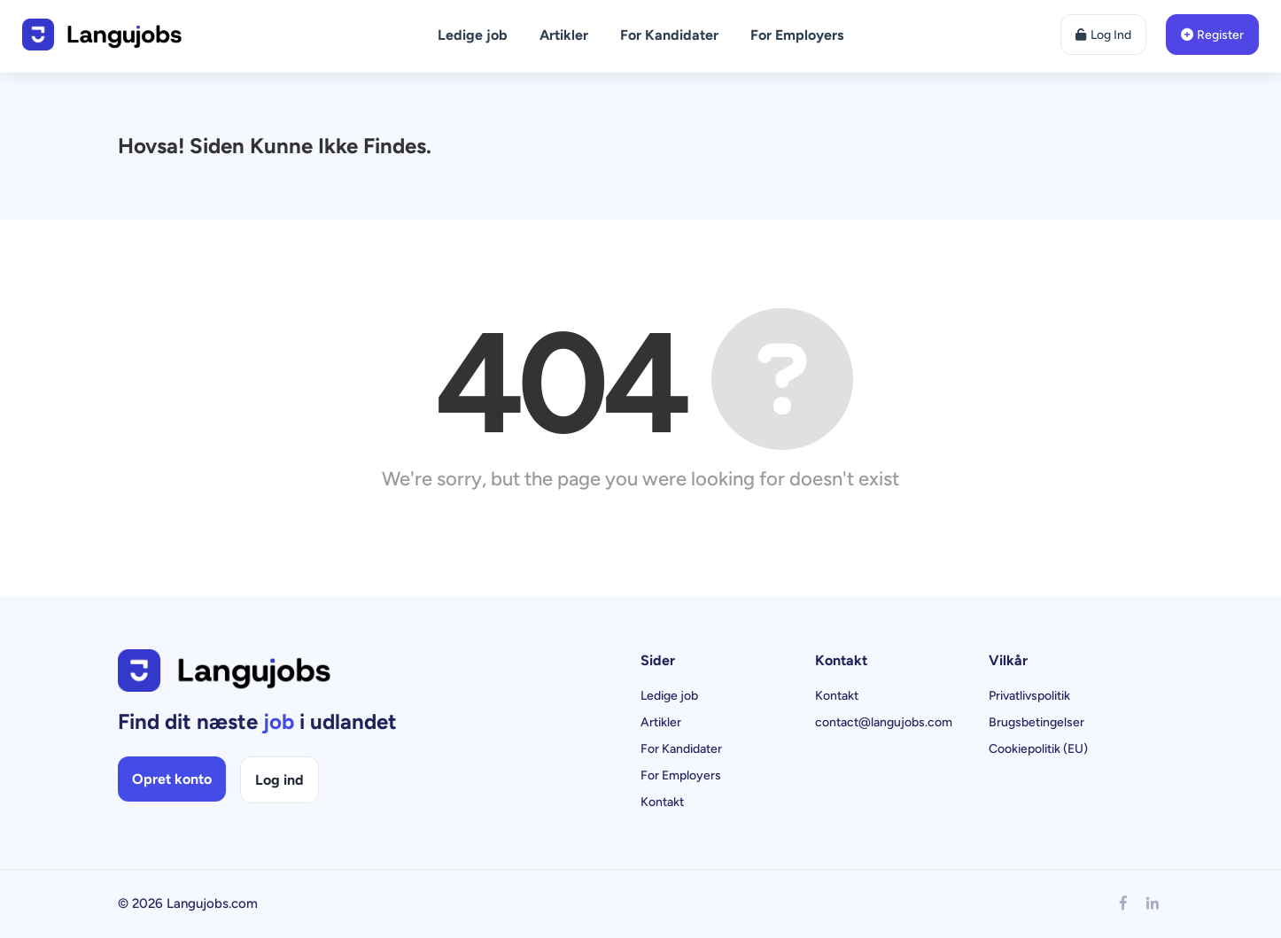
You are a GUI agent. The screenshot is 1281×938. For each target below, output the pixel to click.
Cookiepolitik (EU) (1038, 748)
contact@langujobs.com (883, 722)
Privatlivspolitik (1029, 695)
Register (1212, 35)
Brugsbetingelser (1036, 722)
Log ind (279, 779)
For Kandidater (669, 35)
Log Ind (1103, 35)
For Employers (796, 35)
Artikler (564, 35)
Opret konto (172, 779)
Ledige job (473, 35)
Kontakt (662, 802)
